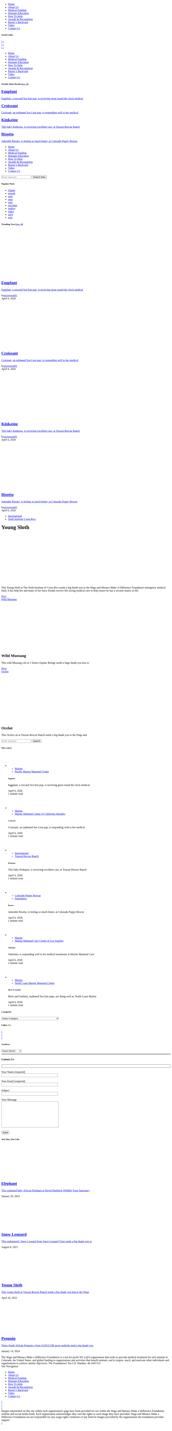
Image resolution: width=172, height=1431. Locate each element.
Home (11, 4)
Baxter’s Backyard (18, 22)
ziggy (11, 211)
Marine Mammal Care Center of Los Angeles (39, 940)
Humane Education (18, 13)
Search (36, 741)
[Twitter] (2, 44)
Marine (19, 768)
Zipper (11, 190)
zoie (10, 217)
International (15, 516)
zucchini (12, 205)
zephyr (11, 208)
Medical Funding (17, 10)
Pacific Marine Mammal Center (32, 771)
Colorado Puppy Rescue (28, 895)
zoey (10, 214)
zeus (10, 199)
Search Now (39, 177)
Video (11, 25)
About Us (13, 7)
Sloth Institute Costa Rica (22, 519)
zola (10, 202)
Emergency (21, 898)
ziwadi (11, 193)
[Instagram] (2, 47)
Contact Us (14, 28)
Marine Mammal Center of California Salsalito (40, 813)
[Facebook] (2, 41)
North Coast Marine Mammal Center (34, 983)
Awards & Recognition (20, 19)
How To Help (15, 16)
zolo (10, 196)
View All (24, 84)
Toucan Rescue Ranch (27, 856)
